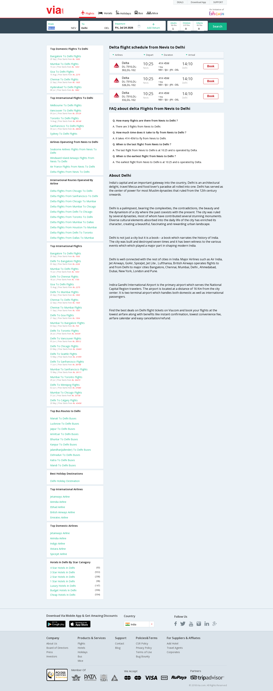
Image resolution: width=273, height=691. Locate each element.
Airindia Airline (58, 502)
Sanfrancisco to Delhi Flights (67, 126)
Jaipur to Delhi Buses (62, 429)
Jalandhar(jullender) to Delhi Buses (70, 449)
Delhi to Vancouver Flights (65, 338)
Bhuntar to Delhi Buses (64, 439)
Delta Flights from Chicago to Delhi (71, 191)
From (51, 24)
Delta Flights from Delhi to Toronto (71, 232)
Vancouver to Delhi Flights (65, 110)
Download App (198, 2)
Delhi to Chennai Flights (64, 276)
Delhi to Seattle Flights (63, 354)
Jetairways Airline (60, 496)
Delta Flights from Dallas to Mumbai (72, 237)
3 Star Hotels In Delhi (75, 572)
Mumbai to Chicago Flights (66, 392)
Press (49, 652)
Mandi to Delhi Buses (63, 465)
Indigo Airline (57, 543)
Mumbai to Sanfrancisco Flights (69, 369)
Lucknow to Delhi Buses (64, 423)
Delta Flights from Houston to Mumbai (73, 227)
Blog (117, 647)
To (83, 24)
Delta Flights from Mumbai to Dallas (72, 222)
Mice (80, 660)
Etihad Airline (57, 507)
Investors (51, 656)
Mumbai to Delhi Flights (64, 64)
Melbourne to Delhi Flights (66, 105)
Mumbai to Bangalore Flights (67, 323)
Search (217, 26)
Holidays (83, 652)
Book (210, 66)
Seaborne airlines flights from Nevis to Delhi (73, 151)
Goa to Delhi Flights (62, 71)
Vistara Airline (58, 548)
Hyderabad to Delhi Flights (66, 87)
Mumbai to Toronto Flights (66, 377)
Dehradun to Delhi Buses (65, 455)
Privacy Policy (144, 647)
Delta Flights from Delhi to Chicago (71, 211)
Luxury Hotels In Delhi (75, 585)
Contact (119, 643)
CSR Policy (142, 643)
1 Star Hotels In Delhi (75, 581)
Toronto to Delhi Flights (64, 118)
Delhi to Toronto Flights (64, 330)
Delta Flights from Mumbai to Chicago (73, 206)
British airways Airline (62, 512)
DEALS (180, 2)
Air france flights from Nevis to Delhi (72, 166)
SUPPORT (218, 2)
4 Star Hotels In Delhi (75, 567)
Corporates (173, 652)
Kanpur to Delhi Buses (63, 444)
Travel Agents (175, 647)
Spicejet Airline (58, 554)
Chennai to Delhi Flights (64, 79)
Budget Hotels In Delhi (75, 590)
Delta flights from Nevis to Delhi (70, 171)
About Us (51, 643)
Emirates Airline (59, 517)
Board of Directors (57, 647)
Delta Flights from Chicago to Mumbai (73, 201)
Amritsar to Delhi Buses (64, 434)
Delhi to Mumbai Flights (64, 292)
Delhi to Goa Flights (62, 315)
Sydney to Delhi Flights (63, 133)
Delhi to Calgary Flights (64, 400)
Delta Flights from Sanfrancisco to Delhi (74, 196)
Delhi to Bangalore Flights (65, 261)
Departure (120, 23)
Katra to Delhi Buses (62, 460)
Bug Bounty (143, 656)
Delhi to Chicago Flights (64, 346)
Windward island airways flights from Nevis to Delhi (72, 159)
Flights (81, 643)
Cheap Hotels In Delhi (75, 594)
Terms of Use (144, 652)
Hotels (81, 647)
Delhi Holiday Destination (65, 481)
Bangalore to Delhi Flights (65, 56)
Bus (80, 656)
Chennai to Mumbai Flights (66, 307)
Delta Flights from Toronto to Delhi (71, 217)
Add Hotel (172, 643)
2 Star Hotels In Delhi (75, 576)
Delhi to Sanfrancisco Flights (67, 361)
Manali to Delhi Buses (63, 418)
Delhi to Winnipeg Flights (65, 384)
